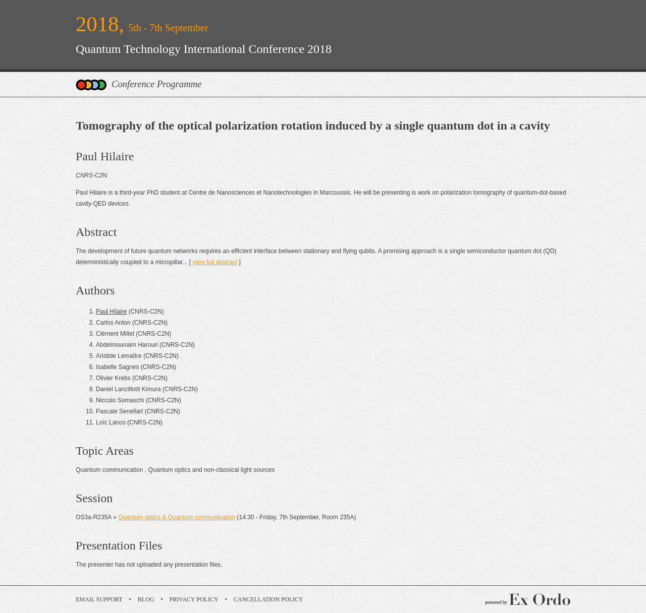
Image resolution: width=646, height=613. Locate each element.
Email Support (99, 599)
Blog (146, 599)
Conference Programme (156, 84)
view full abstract (214, 262)
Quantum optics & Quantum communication (176, 517)
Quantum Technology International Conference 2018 (204, 48)
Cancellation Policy (268, 599)
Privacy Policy (194, 599)
